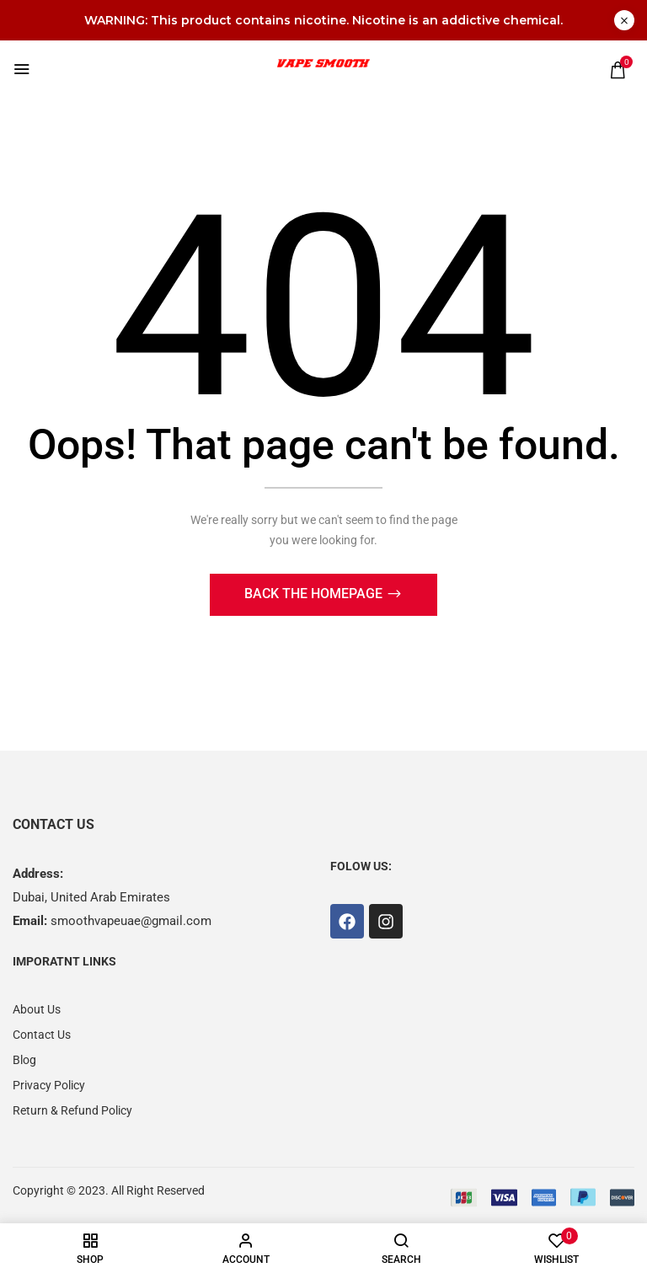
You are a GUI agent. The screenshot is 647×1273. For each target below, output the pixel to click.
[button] (617, 70)
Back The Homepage (315, 595)
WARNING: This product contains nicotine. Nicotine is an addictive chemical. (323, 20)
